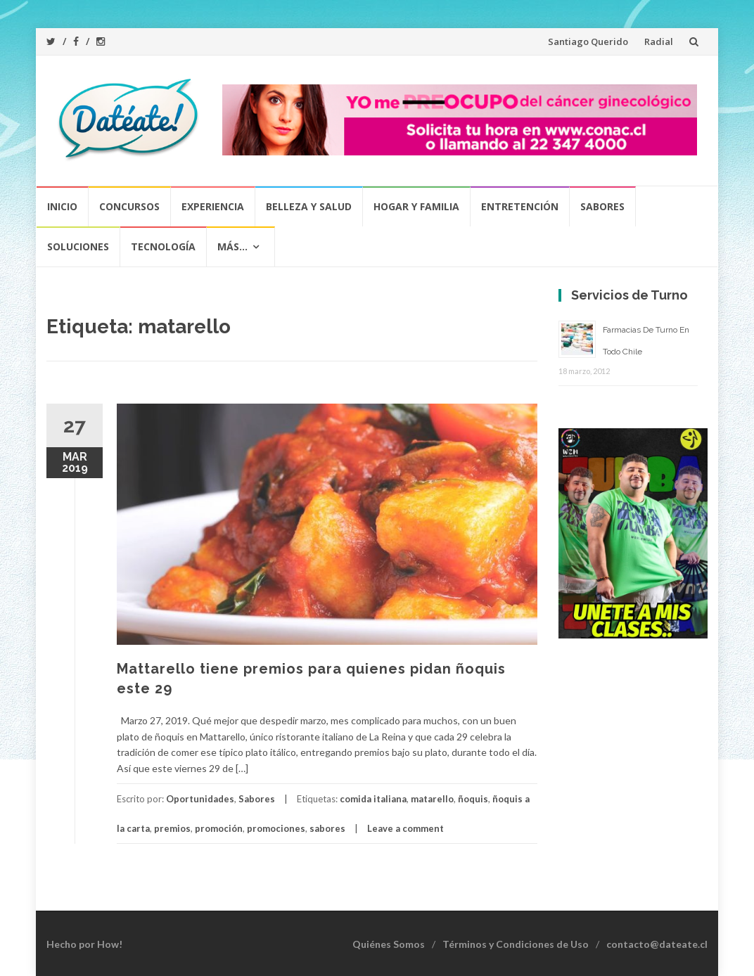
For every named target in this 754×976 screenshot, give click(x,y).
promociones (276, 828)
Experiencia (212, 206)
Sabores (602, 206)
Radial (658, 41)
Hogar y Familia (416, 206)
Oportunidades (200, 798)
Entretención (519, 206)
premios (172, 828)
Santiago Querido (588, 41)
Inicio (62, 206)
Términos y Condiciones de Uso (515, 944)
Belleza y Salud (309, 206)
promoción (219, 828)
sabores (327, 828)
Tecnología (163, 246)
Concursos (129, 206)
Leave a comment (405, 828)
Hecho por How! (84, 944)
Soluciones (78, 246)
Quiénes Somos (388, 944)
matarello (432, 798)
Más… (232, 246)
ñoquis (473, 798)
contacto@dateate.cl (657, 944)
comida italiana (373, 798)
